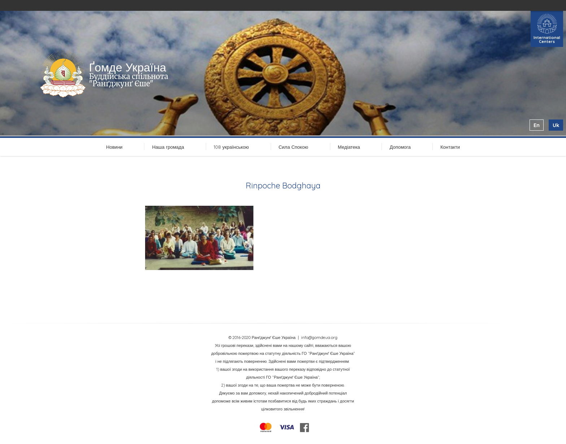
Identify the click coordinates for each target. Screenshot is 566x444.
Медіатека (349, 147)
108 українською (231, 147)
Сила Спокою (293, 147)
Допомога (399, 147)
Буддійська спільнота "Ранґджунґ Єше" (128, 80)
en (537, 125)
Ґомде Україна (127, 67)
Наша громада (168, 147)
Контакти (450, 147)
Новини (114, 147)
